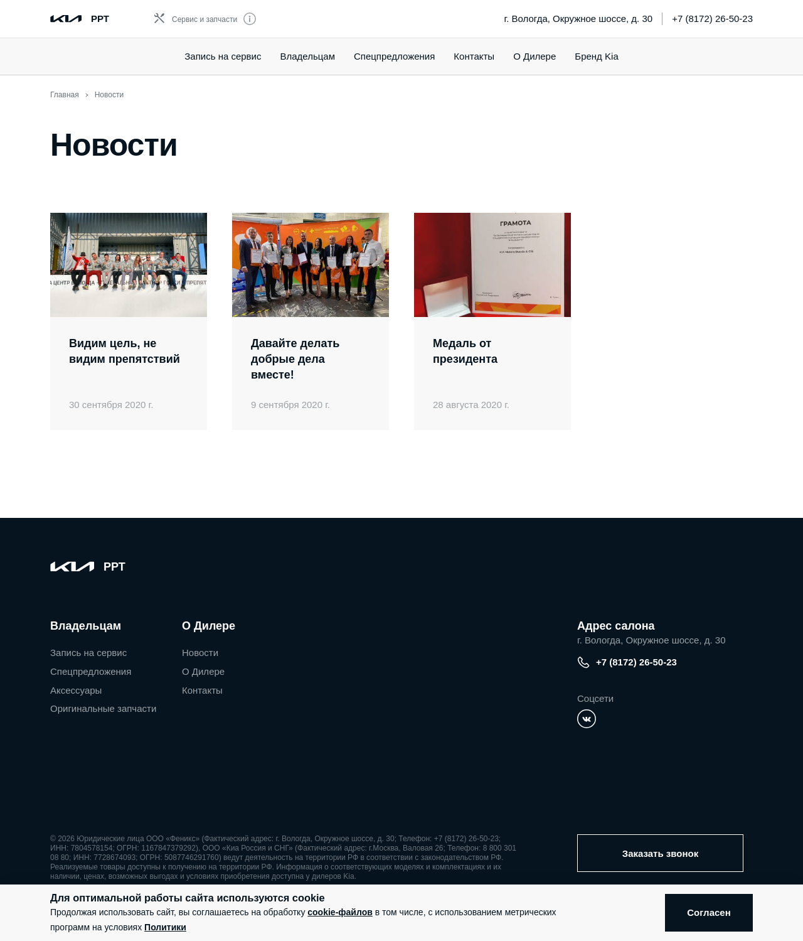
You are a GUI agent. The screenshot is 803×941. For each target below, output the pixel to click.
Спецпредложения (90, 671)
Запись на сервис (222, 56)
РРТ (100, 18)
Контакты (474, 56)
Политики (165, 927)
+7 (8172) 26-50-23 (712, 18)
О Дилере (534, 56)
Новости (200, 652)
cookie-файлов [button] (340, 912)
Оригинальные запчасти (103, 708)
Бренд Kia (596, 56)
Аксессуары (76, 690)
